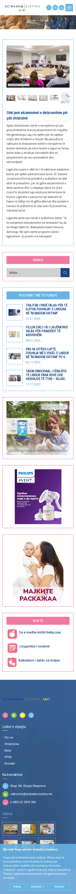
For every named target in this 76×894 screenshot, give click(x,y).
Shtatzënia (12, 744)
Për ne (31, 20)
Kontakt (10, 763)
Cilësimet (37, 887)
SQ (61, 8)
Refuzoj (59, 887)
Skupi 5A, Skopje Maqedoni (24, 786)
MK (55, 8)
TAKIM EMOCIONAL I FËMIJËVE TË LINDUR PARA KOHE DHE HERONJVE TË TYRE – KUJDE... (46, 375)
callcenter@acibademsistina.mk (27, 794)
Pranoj (17, 887)
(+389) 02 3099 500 (19, 802)
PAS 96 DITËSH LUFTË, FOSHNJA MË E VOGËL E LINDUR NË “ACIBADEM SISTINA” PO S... (47, 353)
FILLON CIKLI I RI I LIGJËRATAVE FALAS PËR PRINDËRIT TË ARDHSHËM (47, 331)
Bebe (8, 750)
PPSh (8, 757)
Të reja (44, 20)
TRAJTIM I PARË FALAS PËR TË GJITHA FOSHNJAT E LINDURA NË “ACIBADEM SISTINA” (46, 309)
